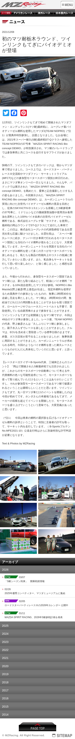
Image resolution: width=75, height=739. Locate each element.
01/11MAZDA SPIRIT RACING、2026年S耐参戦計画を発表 (34, 615)
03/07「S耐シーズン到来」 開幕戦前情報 (25, 578)
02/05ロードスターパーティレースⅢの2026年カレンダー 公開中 (36, 602)
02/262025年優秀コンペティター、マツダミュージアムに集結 (35, 591)
